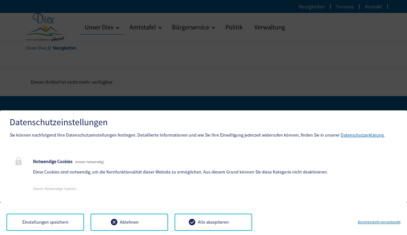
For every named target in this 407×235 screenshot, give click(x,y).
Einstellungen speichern (45, 222)
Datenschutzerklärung (362, 135)
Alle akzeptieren (213, 222)
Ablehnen (129, 222)
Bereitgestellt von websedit (379, 222)
